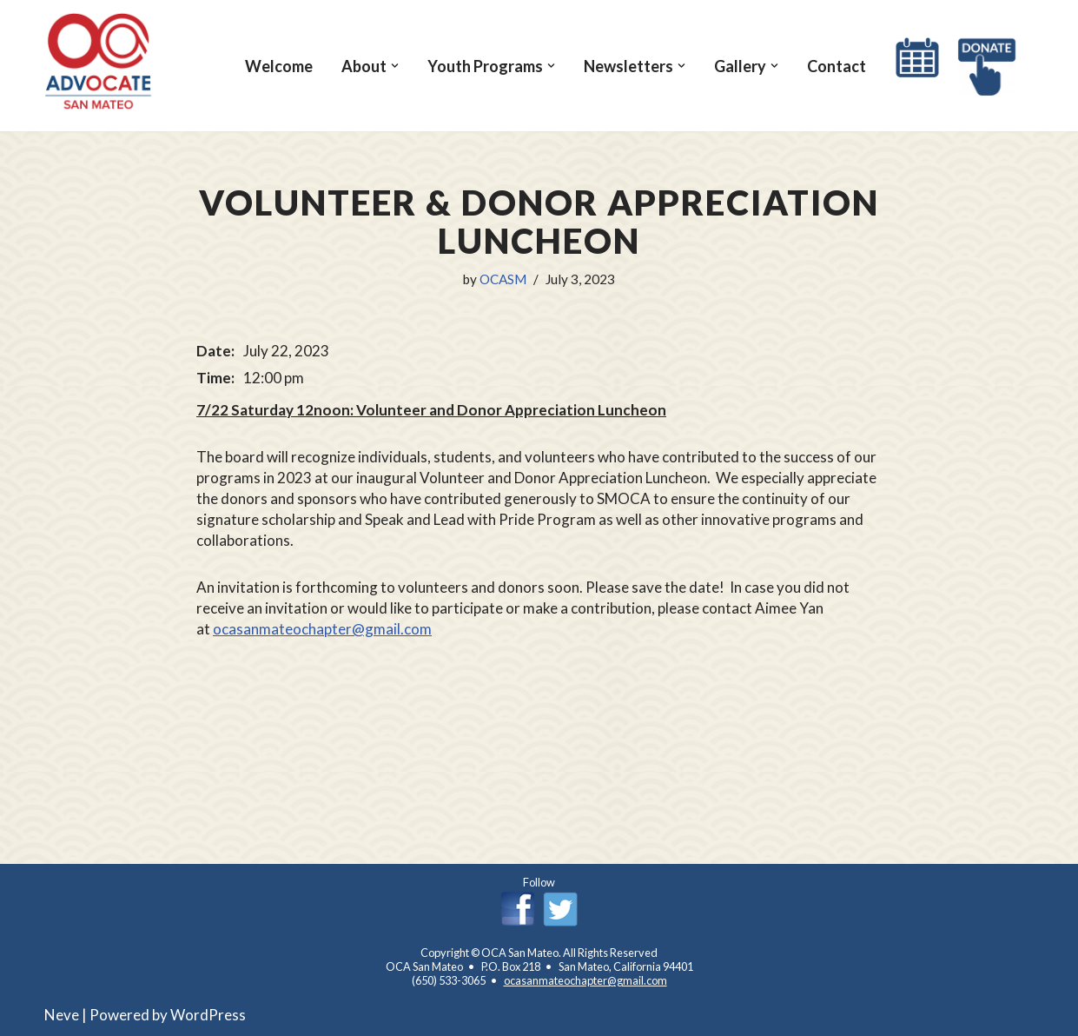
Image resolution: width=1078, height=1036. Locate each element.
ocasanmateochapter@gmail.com (322, 629)
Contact (836, 66)
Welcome (279, 66)
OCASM (502, 279)
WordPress (208, 1015)
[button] (395, 66)
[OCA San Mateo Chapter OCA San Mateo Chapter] (98, 61)
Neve (61, 1015)
